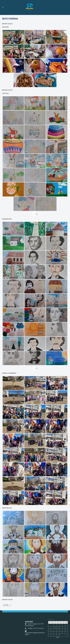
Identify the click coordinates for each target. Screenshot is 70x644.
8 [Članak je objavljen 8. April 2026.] (55, 627)
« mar (57, 637)
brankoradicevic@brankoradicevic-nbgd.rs (35, 633)
